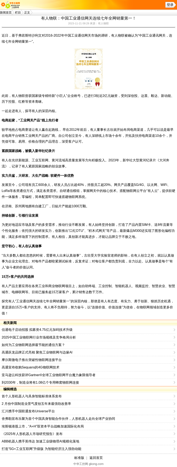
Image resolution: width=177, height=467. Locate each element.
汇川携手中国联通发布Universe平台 (28, 411)
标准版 (79, 458)
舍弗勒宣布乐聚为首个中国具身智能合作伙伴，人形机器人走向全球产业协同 (58, 418)
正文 (27, 12)
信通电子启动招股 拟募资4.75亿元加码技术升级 (37, 329)
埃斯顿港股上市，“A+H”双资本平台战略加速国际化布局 (43, 426)
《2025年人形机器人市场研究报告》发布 (32, 434)
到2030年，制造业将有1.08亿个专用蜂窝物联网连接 (40, 382)
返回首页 (96, 458)
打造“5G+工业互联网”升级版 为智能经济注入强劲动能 (41, 449)
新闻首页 (6, 12)
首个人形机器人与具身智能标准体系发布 (32, 396)
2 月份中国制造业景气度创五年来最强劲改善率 (36, 403)
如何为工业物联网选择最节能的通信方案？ (33, 345)
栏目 (18, 12)
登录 (170, 4)
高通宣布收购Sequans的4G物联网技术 (30, 367)
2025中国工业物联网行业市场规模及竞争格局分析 (39, 337)
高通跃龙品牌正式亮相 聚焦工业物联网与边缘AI (37, 352)
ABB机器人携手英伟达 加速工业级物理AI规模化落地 (40, 441)
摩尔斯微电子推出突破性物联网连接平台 (32, 360)
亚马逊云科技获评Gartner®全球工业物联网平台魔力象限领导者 (48, 375)
